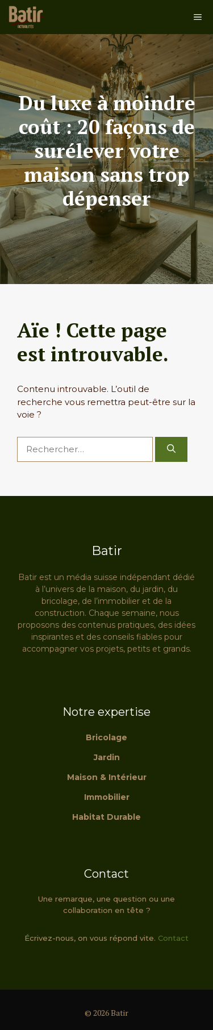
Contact (173, 938)
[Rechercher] (171, 449)
